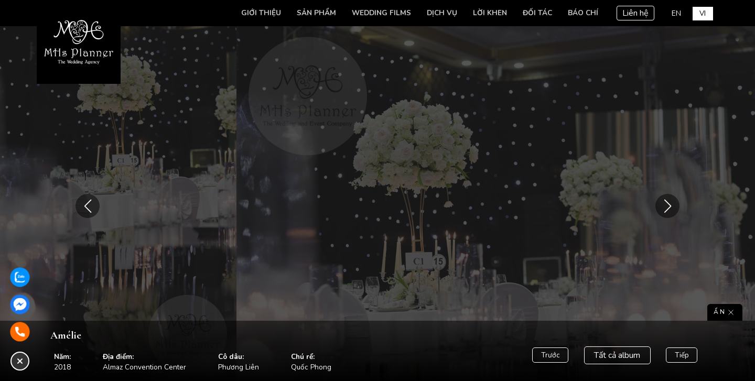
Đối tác (537, 13)
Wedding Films (381, 13)
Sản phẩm (316, 13)
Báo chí (583, 13)
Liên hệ (635, 13)
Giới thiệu (261, 13)
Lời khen (490, 13)
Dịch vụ (442, 13)
